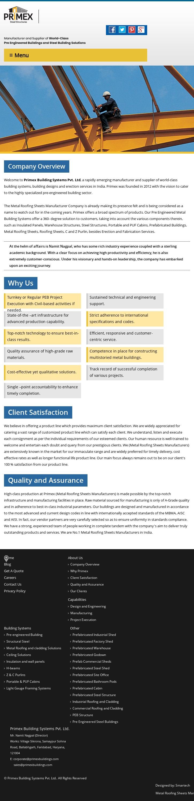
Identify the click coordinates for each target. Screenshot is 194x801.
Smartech (183, 785)
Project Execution (83, 619)
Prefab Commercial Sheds (92, 661)
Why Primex (79, 571)
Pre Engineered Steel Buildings (95, 721)
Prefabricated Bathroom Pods (95, 681)
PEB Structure (83, 715)
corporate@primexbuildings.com (36, 759)
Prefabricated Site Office (91, 675)
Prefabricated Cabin (87, 688)
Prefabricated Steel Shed (91, 668)
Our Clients (78, 591)
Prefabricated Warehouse (92, 648)
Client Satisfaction (83, 577)
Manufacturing (81, 613)
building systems (17, 186)
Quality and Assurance (87, 584)
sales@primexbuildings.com (33, 765)
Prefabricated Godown (89, 654)
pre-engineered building (62, 192)
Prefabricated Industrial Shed (94, 634)
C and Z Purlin (76, 231)
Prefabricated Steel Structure (94, 695)
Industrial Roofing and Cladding (96, 701)
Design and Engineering (88, 606)
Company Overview (84, 564)
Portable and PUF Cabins (128, 225)
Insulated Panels (30, 225)
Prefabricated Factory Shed (93, 641)
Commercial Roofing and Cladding (98, 708)
